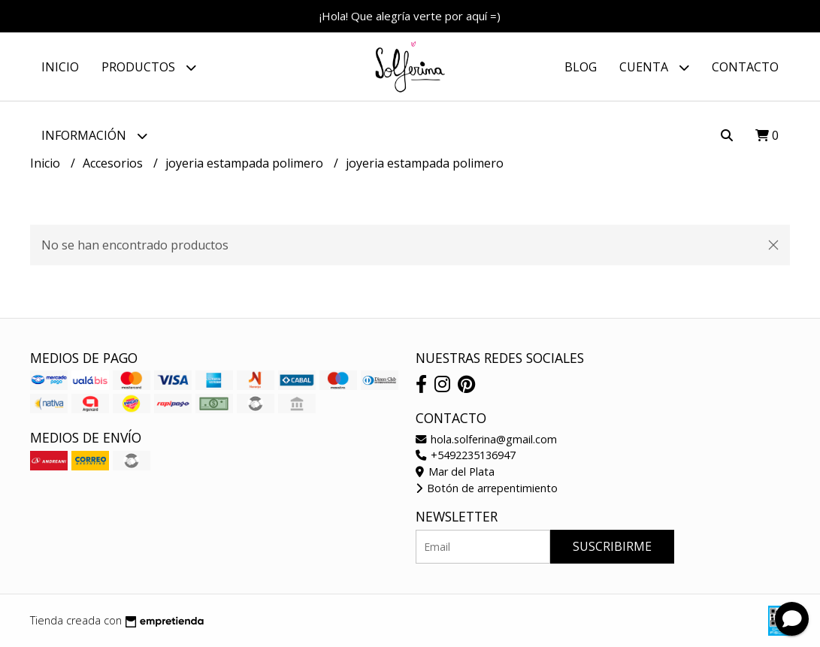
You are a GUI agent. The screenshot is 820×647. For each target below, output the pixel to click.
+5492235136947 (466, 455)
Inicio (60, 67)
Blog (580, 67)
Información (94, 135)
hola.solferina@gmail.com (486, 439)
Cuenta (654, 67)
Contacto (745, 67)
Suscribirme (612, 546)
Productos (148, 67)
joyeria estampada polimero (245, 163)
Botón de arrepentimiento (487, 488)
